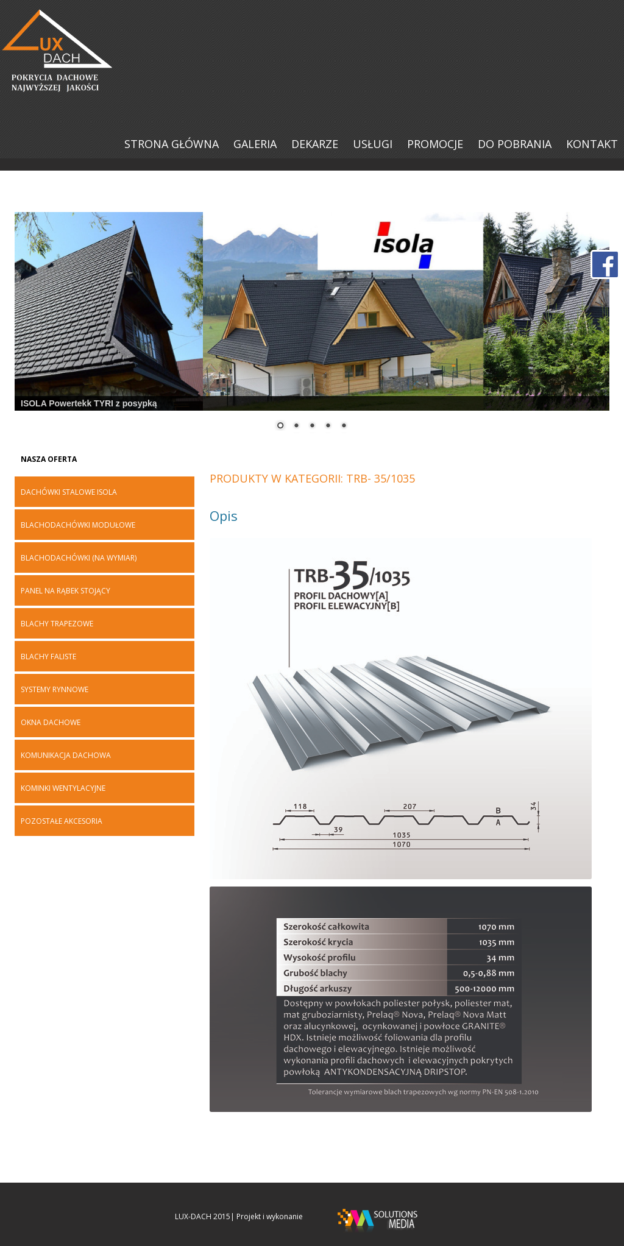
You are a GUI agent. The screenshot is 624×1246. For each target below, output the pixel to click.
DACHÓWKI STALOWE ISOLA (69, 492)
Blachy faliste (48, 656)
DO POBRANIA (514, 143)
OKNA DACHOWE (50, 722)
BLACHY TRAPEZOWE (57, 624)
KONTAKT (592, 143)
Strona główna (171, 143)
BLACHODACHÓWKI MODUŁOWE (78, 525)
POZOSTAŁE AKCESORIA (61, 821)
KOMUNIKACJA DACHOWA (66, 755)
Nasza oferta (49, 459)
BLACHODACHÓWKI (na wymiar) (78, 558)
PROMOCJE (435, 143)
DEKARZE (314, 143)
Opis (224, 515)
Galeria (255, 143)
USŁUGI (372, 143)
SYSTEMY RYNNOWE (54, 689)
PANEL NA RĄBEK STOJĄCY (65, 591)
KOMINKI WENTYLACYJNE (63, 788)
